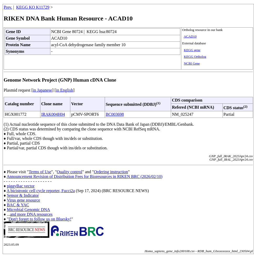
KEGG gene (192, 50)
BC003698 (115, 114)
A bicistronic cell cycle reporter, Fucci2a (41, 190)
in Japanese (42, 90)
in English (64, 90)
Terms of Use (40, 172)
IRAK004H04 (53, 114)
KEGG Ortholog (195, 57)
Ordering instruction (111, 172)
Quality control (69, 172)
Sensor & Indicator (23, 195)
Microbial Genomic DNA (28, 209)
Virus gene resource (23, 200)
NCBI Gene (192, 63)
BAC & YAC (18, 205)
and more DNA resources (31, 214)
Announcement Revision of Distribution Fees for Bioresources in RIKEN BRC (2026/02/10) (84, 176)
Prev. (8, 7)
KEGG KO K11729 (33, 7)
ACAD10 (190, 36)
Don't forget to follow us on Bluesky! (40, 219)
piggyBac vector (20, 186)
